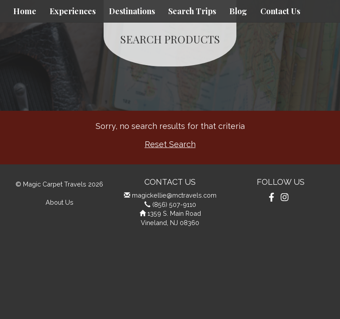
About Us (59, 202)
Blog (238, 11)
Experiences (73, 11)
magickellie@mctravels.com (174, 195)
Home (24, 11)
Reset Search (170, 144)
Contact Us (280, 11)
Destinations (132, 11)
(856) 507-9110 (174, 204)
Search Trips (192, 11)
